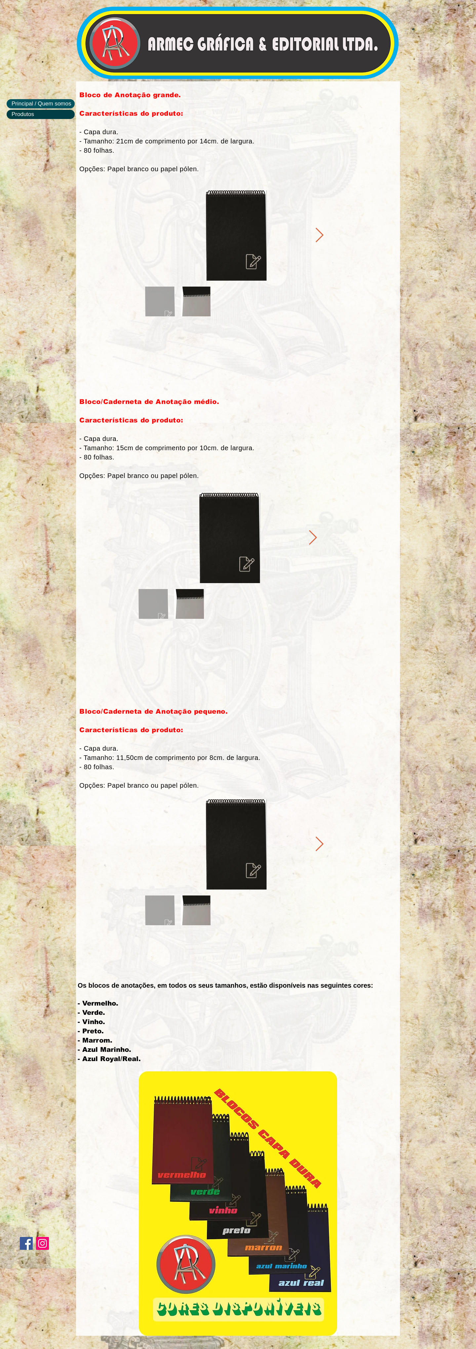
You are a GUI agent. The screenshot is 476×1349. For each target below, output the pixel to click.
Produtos (23, 114)
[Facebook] (26, 1243)
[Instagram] (42, 1243)
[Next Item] (319, 235)
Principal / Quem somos (41, 103)
